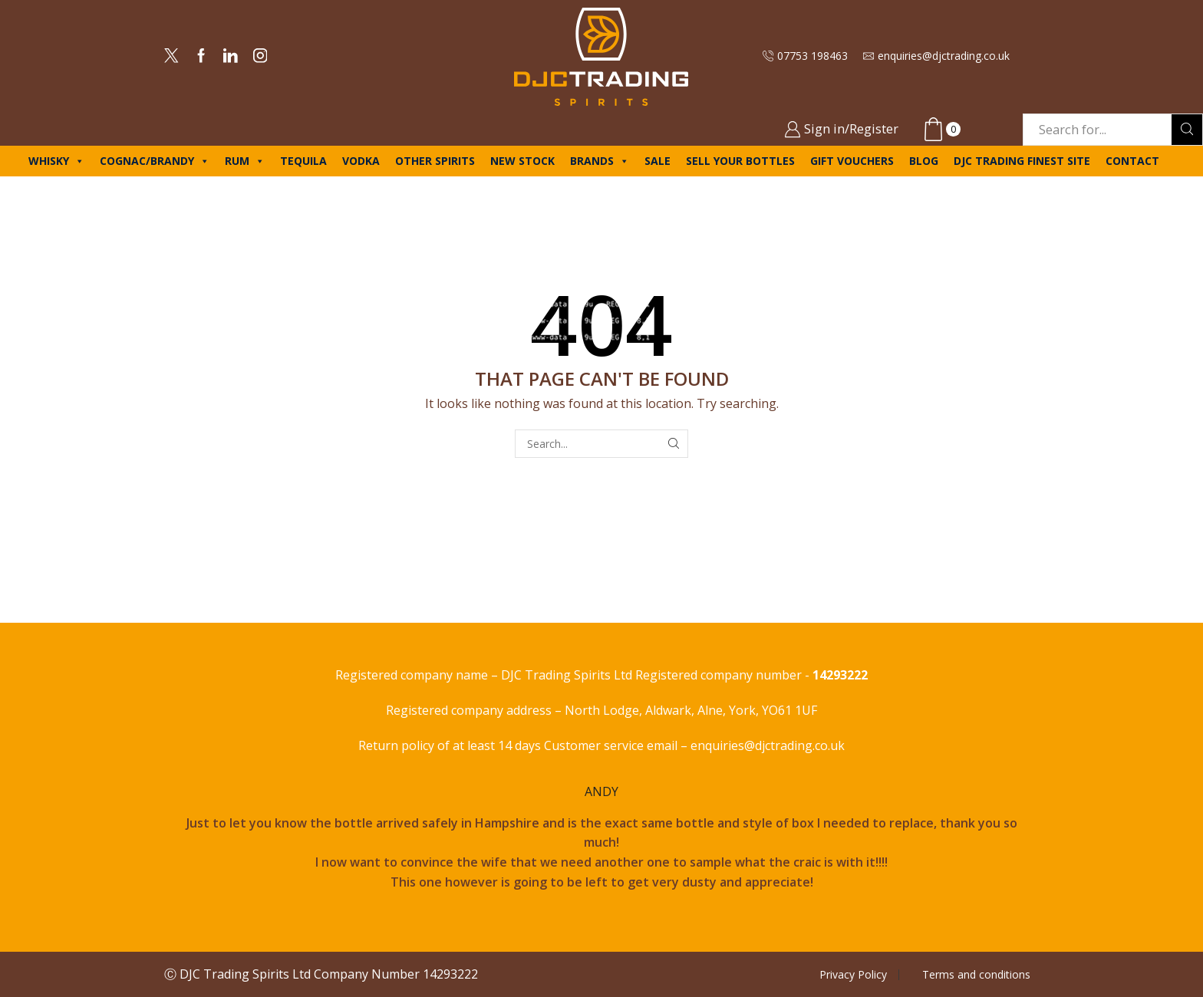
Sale (657, 160)
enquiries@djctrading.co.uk (767, 745)
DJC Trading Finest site (1022, 160)
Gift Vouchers (852, 160)
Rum (245, 161)
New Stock (522, 160)
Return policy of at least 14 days (451, 745)
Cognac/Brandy (154, 161)
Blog (923, 160)
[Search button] (1187, 129)
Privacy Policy (853, 974)
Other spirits (435, 160)
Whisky (56, 161)
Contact (1132, 160)
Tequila (303, 160)
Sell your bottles (740, 160)
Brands (599, 161)
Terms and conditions (976, 974)
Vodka (361, 160)
